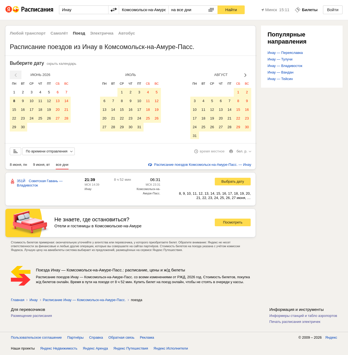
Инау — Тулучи (280, 59)
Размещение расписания (31, 317)
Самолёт (59, 33)
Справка (96, 338)
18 (40, 110)
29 (14, 127)
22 (14, 118)
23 (23, 118)
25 (40, 118)
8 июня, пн (18, 166)
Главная (17, 301)
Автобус (126, 33)
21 (66, 110)
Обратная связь (121, 338)
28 (66, 118)
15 (14, 110)
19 (49, 110)
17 (31, 110)
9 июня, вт (41, 166)
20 (58, 110)
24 (31, 118)
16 (23, 110)
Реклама (147, 338)
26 (49, 118)
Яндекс (331, 338)
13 (58, 101)
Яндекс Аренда (95, 349)
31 (139, 127)
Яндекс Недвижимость (58, 349)
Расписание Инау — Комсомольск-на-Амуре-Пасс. (84, 301)
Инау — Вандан (280, 72)
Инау (88, 190)
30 (23, 127)
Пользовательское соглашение (36, 338)
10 (31, 101)
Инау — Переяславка (285, 53)
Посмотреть (233, 223)
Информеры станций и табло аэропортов (303, 317)
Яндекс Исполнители (171, 349)
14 (66, 101)
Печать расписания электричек (294, 323)
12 (49, 101)
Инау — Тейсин (280, 79)
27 (58, 118)
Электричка (101, 33)
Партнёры (75, 338)
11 (40, 101)
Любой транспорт (28, 33)
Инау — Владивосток (285, 66)
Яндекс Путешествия (130, 349)
